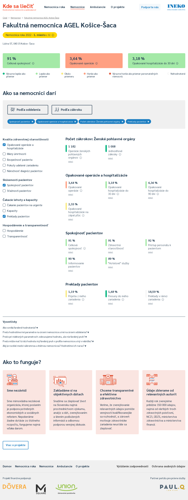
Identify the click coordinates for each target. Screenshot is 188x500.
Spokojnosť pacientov (21, 121)
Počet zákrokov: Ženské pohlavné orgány (101, 121)
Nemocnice (77, 7)
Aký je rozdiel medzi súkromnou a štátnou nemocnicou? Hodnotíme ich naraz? (44, 345)
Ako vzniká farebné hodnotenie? (20, 327)
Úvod (5, 17)
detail (70, 161)
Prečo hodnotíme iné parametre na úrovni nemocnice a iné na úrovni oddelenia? (46, 332)
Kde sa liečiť (19, 6)
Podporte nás (149, 7)
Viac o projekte (15, 445)
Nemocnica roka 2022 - (30, 35)
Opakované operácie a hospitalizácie (57, 121)
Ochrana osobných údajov (168, 466)
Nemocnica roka (54, 7)
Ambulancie (97, 7)
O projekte (117, 7)
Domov (7, 466)
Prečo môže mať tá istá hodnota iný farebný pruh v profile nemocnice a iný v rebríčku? (48, 341)
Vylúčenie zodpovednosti (132, 466)
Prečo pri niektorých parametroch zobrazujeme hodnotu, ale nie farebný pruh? (45, 336)
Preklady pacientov (138, 121)
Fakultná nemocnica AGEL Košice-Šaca (41, 17)
